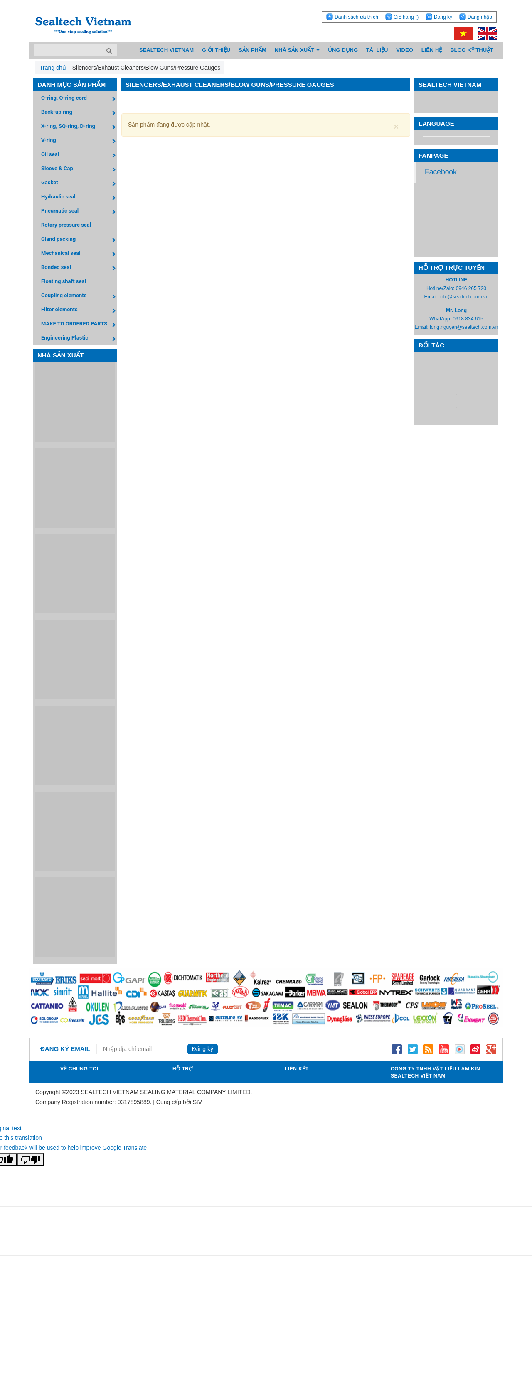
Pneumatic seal (79, 212)
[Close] (396, 126)
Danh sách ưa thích (356, 17)
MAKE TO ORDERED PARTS (79, 325)
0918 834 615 (468, 319)
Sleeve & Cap (79, 170)
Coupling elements (79, 297)
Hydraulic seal (79, 198)
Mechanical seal (79, 254)
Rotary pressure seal (66, 225)
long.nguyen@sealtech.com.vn (464, 327)
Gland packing (79, 240)
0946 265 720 (471, 288)
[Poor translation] (30, 1159)
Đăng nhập (480, 17)
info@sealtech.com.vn (463, 297)
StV (197, 1102)
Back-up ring (79, 113)
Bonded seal (79, 268)
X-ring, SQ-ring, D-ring (79, 127)
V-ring (79, 141)
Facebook (441, 172)
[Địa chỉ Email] (139, 1049)
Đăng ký (443, 17)
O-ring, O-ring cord (79, 99)
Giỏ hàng (406, 17)
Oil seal (79, 155)
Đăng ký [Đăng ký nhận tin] (202, 1049)
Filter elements (79, 311)
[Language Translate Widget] (456, 136)
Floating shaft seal (63, 281)
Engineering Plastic (79, 339)
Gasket (79, 184)
